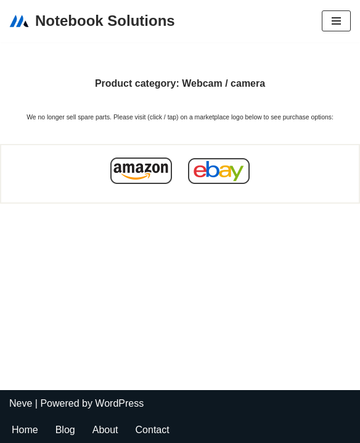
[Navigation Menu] (336, 20)
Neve (20, 403)
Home (25, 430)
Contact (153, 430)
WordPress (119, 403)
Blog (65, 430)
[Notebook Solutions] (92, 21)
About (105, 430)
